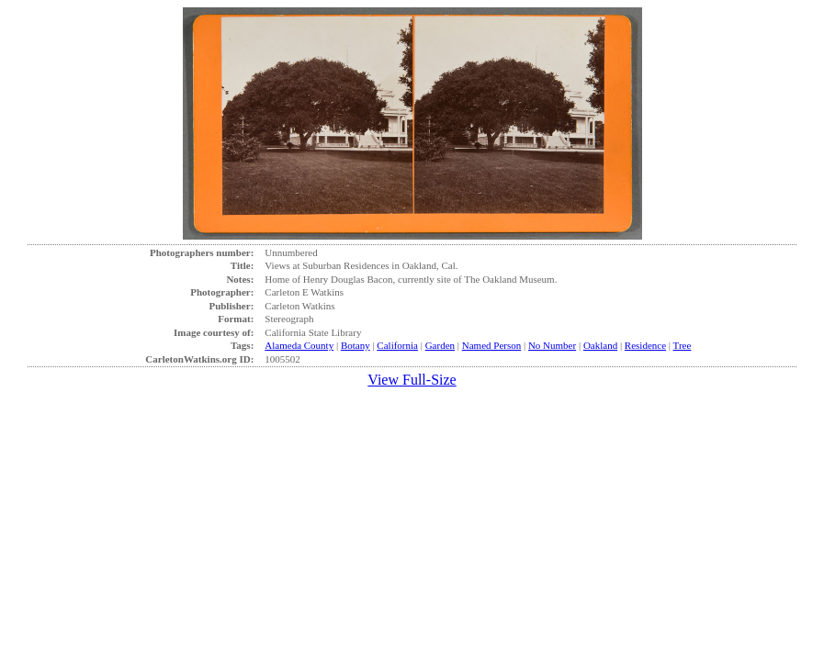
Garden (440, 345)
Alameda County (299, 345)
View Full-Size (411, 379)
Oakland (600, 345)
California (397, 345)
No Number (552, 345)
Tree (682, 345)
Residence (645, 345)
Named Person (491, 345)
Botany (355, 345)
